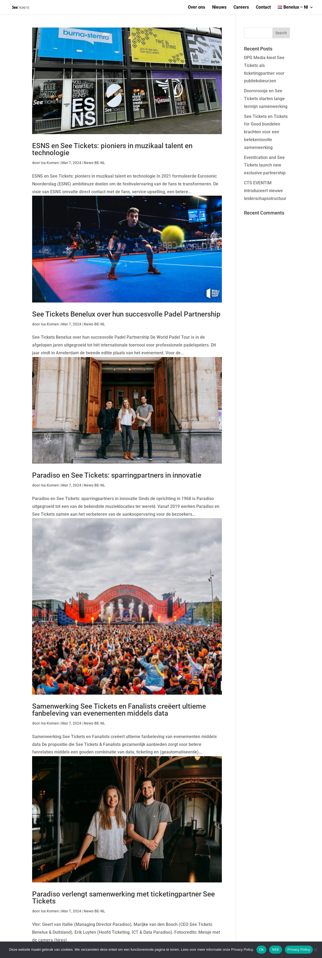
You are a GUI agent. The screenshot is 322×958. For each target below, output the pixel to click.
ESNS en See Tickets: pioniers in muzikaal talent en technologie (112, 149)
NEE (275, 949)
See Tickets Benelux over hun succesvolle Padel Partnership (126, 314)
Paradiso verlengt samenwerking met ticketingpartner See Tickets (123, 897)
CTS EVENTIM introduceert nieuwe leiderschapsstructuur (265, 190)
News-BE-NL (94, 163)
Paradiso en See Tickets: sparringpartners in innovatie (116, 475)
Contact (263, 7)
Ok (261, 949)
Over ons (196, 7)
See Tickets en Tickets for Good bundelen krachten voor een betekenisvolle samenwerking (266, 132)
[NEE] (315, 949)
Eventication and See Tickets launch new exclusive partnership (265, 165)
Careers (241, 7)
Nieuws (219, 7)
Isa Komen (50, 163)
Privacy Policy (298, 949)
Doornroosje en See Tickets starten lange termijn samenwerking (265, 98)
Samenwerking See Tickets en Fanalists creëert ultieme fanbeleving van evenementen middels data (119, 709)
